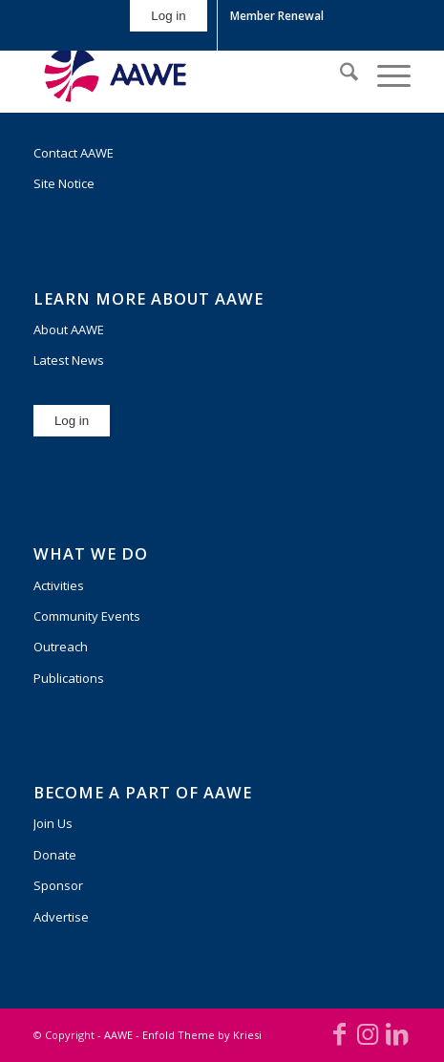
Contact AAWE (73, 152)
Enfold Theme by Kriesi (202, 1035)
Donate (54, 854)
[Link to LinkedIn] (396, 1033)
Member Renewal (277, 16)
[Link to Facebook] (339, 1033)
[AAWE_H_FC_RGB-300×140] (184, 74)
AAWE (118, 1035)
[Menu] (384, 74)
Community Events (86, 616)
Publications (68, 678)
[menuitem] (168, 25)
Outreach (60, 646)
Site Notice (64, 183)
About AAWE (68, 329)
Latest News (68, 360)
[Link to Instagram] (367, 1033)
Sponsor (58, 885)
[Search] (339, 74)
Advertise (61, 916)
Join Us (53, 823)
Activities (58, 585)
